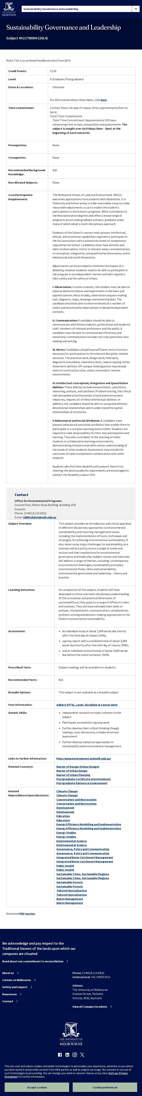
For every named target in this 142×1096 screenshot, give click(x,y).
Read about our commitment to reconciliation (32, 961)
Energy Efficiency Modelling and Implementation (88, 824)
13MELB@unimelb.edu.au (39, 517)
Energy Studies (66, 832)
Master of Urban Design (71, 771)
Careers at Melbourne (16, 980)
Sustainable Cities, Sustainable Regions (82, 874)
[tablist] (80, 9)
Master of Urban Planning (73, 775)
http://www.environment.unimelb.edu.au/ (83, 758)
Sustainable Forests (69, 882)
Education (63, 816)
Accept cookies (37, 1087)
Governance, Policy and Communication (82, 849)
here (104, 100)
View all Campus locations (89, 1006)
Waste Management (69, 899)
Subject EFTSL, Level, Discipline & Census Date (86, 705)
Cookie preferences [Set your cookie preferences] (105, 1087)
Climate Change (67, 791)
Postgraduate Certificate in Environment (83, 779)
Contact (7, 1001)
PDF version (27, 913)
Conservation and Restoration (76, 799)
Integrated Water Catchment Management (84, 857)
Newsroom (9, 994)
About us (8, 973)
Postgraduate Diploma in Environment (81, 783)
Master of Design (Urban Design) (77, 766)
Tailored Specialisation (71, 890)
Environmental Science (71, 841)
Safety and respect (14, 987)
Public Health (65, 866)
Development (65, 807)
